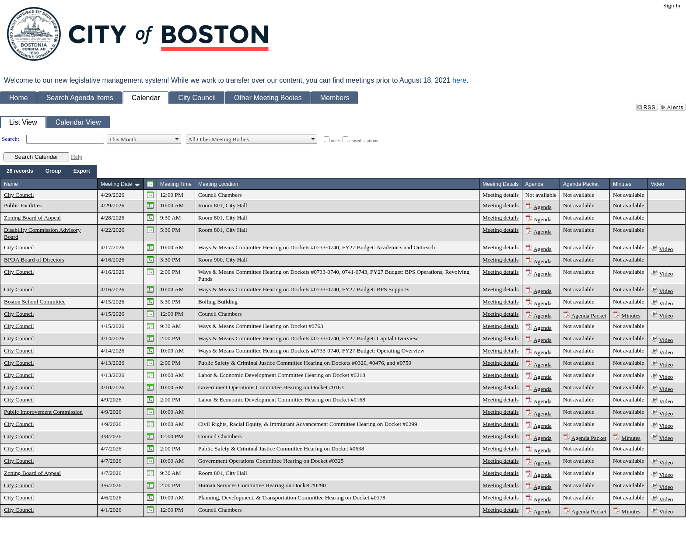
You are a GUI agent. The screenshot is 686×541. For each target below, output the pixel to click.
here (459, 80)
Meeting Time (176, 184)
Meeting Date (116, 184)
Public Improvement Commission (43, 411)
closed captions (364, 140)
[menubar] (48, 171)
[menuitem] (19, 171)
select (177, 139)
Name (11, 184)
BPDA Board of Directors (34, 259)
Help (76, 157)
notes (336, 140)
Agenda (542, 207)
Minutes (630, 315)
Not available (540, 195)
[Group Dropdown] (53, 171)
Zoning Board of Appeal (32, 217)
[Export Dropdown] (81, 171)
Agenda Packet (588, 315)
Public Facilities (23, 205)
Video (666, 249)
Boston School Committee (35, 301)
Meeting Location (218, 184)
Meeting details (501, 195)
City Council (19, 195)
